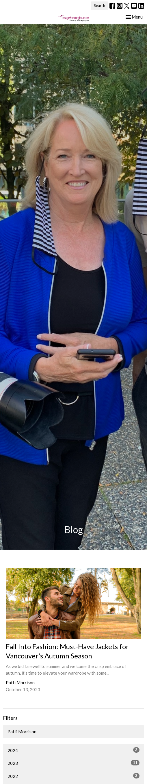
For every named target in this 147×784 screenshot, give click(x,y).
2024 (73, 750)
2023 (73, 763)
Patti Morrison (22, 731)
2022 (73, 776)
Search (99, 5)
